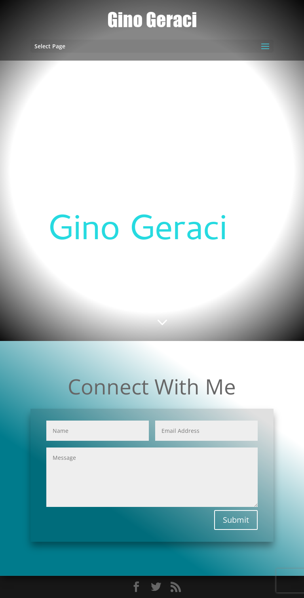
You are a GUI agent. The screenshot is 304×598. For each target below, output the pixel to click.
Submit (236, 519)
